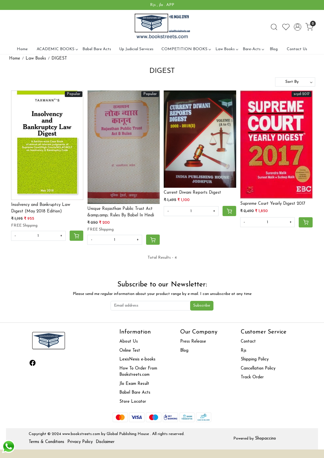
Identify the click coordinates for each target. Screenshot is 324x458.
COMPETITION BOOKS (186, 49)
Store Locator (132, 402)
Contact (248, 341)
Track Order (252, 377)
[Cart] (76, 236)
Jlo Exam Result (134, 384)
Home (22, 49)
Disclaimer (105, 442)
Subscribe (201, 305)
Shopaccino (265, 438)
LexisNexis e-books (137, 359)
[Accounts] (297, 27)
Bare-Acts (253, 49)
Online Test (129, 351)
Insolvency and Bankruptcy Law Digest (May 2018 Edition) (40, 208)
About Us (128, 341)
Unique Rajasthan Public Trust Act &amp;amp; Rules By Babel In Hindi (120, 212)
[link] (274, 27)
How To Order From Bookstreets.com (138, 371)
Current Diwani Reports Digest (192, 193)
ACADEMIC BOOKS (57, 49)
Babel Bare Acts (96, 49)
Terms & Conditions (46, 442)
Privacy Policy (80, 442)
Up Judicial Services (136, 49)
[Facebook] (33, 364)
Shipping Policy (255, 359)
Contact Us (297, 49)
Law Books (226, 49)
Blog (274, 49)
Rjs (243, 351)
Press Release (193, 341)
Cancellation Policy (258, 368)
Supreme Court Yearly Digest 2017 (272, 204)
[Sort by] (295, 81)
